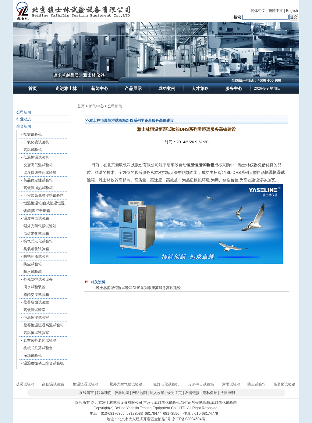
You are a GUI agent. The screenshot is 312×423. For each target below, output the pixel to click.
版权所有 (82, 402)
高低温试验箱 (53, 384)
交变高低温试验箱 (38, 165)
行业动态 (23, 119)
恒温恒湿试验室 (36, 317)
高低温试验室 (34, 310)
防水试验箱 (32, 272)
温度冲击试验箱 (36, 218)
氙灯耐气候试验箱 (195, 402)
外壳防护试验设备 (38, 279)
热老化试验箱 (284, 384)
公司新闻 (23, 112)
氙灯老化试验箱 (36, 233)
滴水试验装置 (34, 287)
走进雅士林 (66, 88)
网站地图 (139, 393)
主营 (147, 402)
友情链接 (192, 393)
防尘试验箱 (32, 264)
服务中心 (233, 88)
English (292, 11)
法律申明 (227, 393)
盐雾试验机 (32, 134)
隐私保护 (210, 393)
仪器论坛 (122, 393)
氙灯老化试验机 (166, 384)
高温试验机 (32, 150)
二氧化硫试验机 (36, 142)
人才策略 (200, 88)
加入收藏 (157, 393)
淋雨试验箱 (231, 384)
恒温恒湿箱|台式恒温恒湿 (44, 203)
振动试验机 (32, 355)
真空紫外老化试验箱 (39, 340)
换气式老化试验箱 (38, 241)
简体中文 (258, 11)
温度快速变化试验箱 (39, 172)
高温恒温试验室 (36, 333)
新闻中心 (99, 88)
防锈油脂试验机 (36, 256)
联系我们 (104, 393)
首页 (32, 88)
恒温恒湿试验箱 (85, 384)
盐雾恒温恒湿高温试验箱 (43, 325)
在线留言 (86, 393)
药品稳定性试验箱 (38, 180)
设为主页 (174, 393)
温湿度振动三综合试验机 (43, 363)
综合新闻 (23, 126)
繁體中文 (275, 11)
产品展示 (133, 88)
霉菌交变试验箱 (36, 294)
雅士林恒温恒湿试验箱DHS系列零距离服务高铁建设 (138, 288)
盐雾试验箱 (25, 384)
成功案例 (166, 88)
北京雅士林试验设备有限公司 (118, 402)
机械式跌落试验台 (38, 348)
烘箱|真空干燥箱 (36, 211)
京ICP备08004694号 (188, 419)
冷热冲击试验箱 (201, 384)
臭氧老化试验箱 (36, 249)
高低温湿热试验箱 (38, 188)
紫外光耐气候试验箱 (39, 226)
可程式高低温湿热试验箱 (43, 195)
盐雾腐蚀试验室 (36, 302)
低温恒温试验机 (36, 157)
